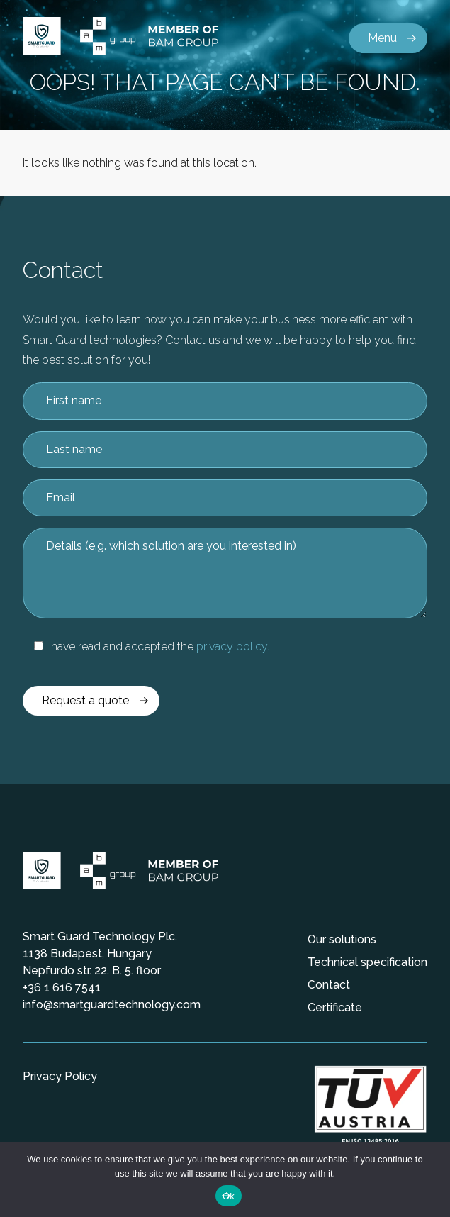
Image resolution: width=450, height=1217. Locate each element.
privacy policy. (232, 646)
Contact (329, 984)
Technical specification (367, 962)
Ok (229, 1196)
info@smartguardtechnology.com (112, 1004)
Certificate (335, 1007)
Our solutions (342, 939)
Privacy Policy (60, 1076)
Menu (382, 38)
